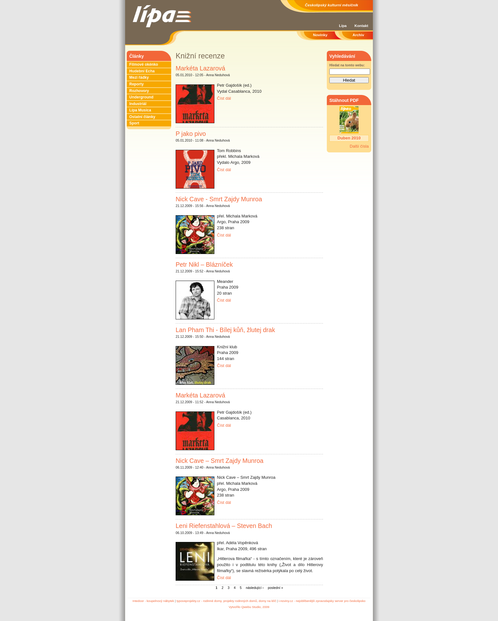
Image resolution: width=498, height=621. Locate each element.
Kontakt (361, 25)
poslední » (275, 588)
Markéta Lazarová (200, 68)
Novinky (320, 35)
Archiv (358, 35)
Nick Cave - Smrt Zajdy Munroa (219, 199)
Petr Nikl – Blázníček (204, 264)
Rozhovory (139, 91)
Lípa (343, 25)
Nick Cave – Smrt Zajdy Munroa (219, 460)
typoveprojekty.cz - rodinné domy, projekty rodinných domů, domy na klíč (226, 601)
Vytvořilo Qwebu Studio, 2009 (249, 607)
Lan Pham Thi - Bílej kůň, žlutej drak (225, 329)
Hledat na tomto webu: (347, 65)
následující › (255, 588)
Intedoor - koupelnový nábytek (153, 601)
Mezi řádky (139, 77)
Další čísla (359, 146)
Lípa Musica (140, 110)
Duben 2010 (349, 138)
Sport (134, 123)
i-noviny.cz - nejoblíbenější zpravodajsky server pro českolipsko (322, 601)
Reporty (136, 84)
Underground (141, 97)
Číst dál (224, 98)
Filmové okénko (143, 64)
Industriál (137, 104)
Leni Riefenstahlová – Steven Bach (224, 525)
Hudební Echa (142, 71)
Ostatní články (142, 117)
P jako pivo (191, 133)
